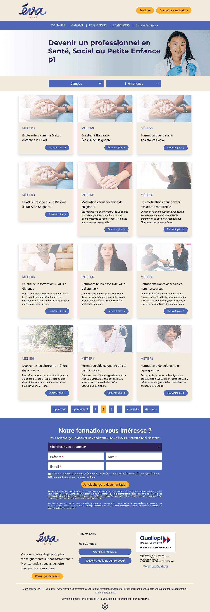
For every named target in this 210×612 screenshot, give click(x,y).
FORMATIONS (98, 25)
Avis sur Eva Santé (105, 592)
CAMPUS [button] (77, 25)
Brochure (145, 10)
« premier (59, 409)
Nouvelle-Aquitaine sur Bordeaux (105, 560)
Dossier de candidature (174, 10)
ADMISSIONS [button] (121, 25)
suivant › (133, 409)
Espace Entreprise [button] (147, 25)
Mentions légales (71, 598)
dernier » (151, 409)
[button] (107, 25)
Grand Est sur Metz (105, 551)
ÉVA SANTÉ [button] (58, 25)
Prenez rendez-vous (47, 576)
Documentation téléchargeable (99, 598)
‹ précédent (80, 409)
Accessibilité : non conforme (133, 598)
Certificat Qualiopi (155, 566)
